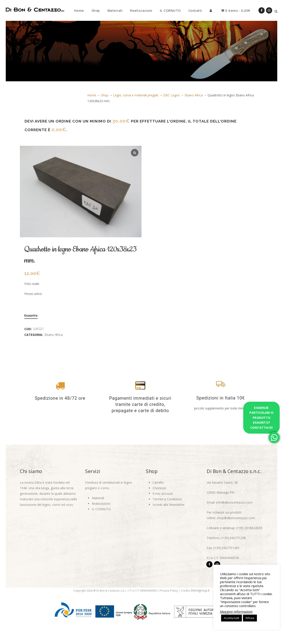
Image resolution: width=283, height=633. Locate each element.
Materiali (98, 498)
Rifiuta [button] (250, 618)
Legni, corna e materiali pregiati (135, 95)
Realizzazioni (101, 503)
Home (91, 95)
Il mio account (163, 493)
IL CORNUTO (101, 509)
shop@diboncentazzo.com (236, 518)
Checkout (159, 488)
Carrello (158, 482)
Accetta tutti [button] (231, 618)
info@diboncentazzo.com (234, 502)
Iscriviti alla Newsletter (169, 505)
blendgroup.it (200, 590)
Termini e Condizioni (167, 499)
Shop (104, 95)
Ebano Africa (194, 95)
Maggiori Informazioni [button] (236, 612)
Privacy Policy (169, 590)
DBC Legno (171, 95)
